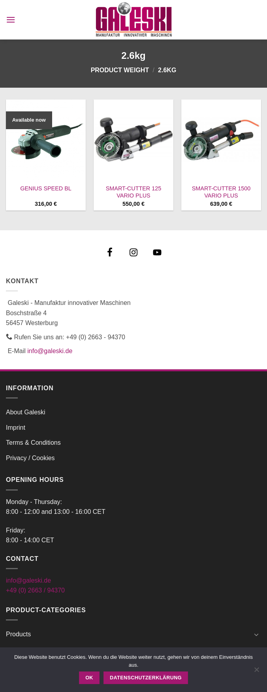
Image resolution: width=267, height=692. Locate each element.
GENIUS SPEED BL (45, 188)
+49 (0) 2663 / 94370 (35, 590)
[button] (10, 19)
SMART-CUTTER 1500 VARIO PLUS (221, 192)
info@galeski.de (49, 351)
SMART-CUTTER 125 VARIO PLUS (133, 192)
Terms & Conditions (33, 442)
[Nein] (256, 672)
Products (18, 634)
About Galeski (25, 412)
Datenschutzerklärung (146, 678)
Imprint (15, 427)
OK (89, 678)
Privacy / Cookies (30, 458)
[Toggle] (256, 634)
